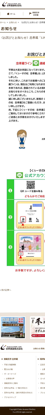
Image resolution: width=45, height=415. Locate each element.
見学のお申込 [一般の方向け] (15, 388)
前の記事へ (6, 290)
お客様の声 (10, 378)
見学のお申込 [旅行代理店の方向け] (18, 393)
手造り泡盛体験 (10, 365)
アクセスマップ (10, 397)
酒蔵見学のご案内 (11, 383)
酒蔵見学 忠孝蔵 (11, 359)
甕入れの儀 (8, 369)
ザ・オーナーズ (10, 374)
